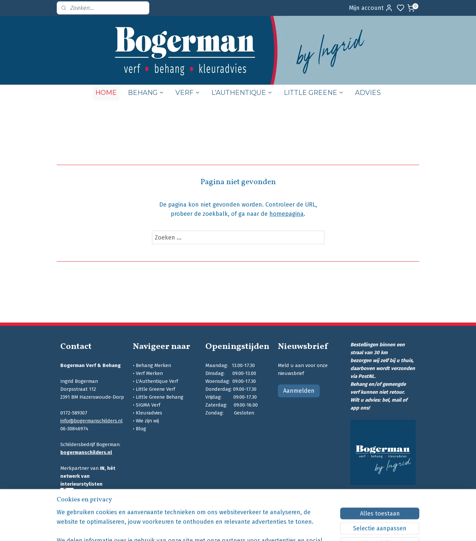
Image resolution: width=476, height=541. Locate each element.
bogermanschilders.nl (86, 452)
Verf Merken (149, 373)
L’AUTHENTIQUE (242, 93)
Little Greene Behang (159, 397)
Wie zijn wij (147, 421)
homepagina (286, 213)
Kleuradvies (149, 413)
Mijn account (371, 8)
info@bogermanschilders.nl (91, 421)
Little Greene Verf (155, 389)
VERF (187, 93)
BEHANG (146, 93)
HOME (106, 93)
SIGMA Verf (148, 405)
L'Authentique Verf (157, 381)
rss (282, 529)
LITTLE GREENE (314, 93)
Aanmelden (298, 390)
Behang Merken (153, 365)
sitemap (270, 529)
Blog (141, 429)
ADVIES (368, 93)
